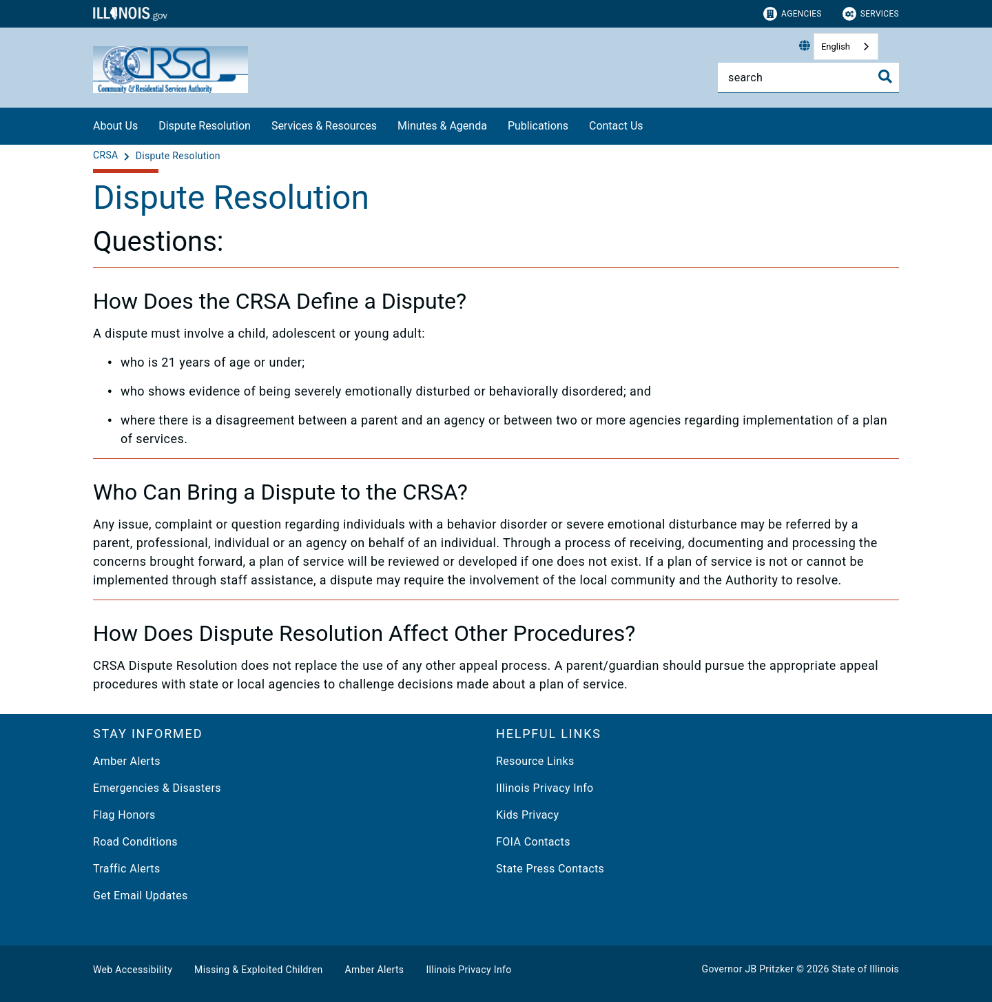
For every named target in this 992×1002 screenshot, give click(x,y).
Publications (538, 125)
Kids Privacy (527, 814)
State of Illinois (865, 968)
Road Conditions (135, 841)
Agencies (792, 14)
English (835, 46)
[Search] (808, 77)
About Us (115, 125)
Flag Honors (124, 814)
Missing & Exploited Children (258, 969)
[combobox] (846, 46)
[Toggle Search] (885, 76)
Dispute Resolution (204, 125)
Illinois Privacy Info (545, 788)
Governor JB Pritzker (748, 968)
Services (871, 14)
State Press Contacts (550, 868)
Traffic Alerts (127, 868)
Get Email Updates (140, 895)
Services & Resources (324, 125)
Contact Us (616, 125)
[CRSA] (107, 155)
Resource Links (535, 761)
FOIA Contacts (533, 841)
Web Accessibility (132, 969)
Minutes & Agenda (442, 125)
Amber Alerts (127, 761)
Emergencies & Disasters (157, 788)
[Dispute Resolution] (178, 155)
